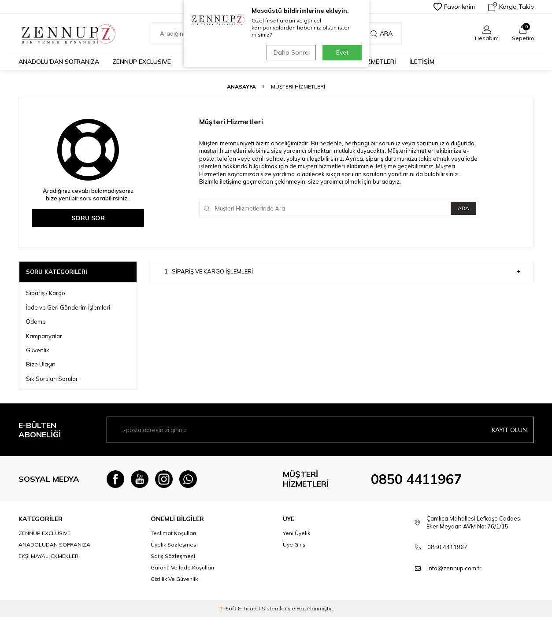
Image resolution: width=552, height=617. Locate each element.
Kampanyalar (44, 336)
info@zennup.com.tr (454, 568)
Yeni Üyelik (296, 533)
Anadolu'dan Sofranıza (59, 62)
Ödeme (36, 321)
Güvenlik (37, 350)
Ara (381, 33)
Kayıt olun (509, 430)
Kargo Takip (511, 6)
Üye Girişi (295, 544)
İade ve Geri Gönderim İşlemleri (68, 307)
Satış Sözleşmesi (173, 556)
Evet (342, 52)
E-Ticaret (249, 608)
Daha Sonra (291, 52)
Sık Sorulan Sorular (52, 378)
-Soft (228, 608)
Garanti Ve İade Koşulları (182, 567)
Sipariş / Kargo (45, 292)
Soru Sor (88, 218)
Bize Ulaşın (41, 364)
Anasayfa (241, 86)
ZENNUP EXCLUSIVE (141, 62)
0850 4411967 (416, 479)
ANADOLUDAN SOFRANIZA (54, 544)
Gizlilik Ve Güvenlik (174, 579)
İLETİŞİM (421, 62)
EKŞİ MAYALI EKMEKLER (48, 556)
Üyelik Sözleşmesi (174, 544)
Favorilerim (454, 6)
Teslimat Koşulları (173, 533)
